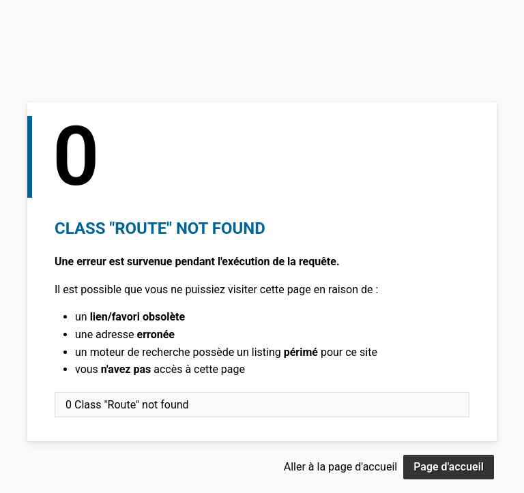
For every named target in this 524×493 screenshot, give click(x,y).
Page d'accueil (448, 466)
